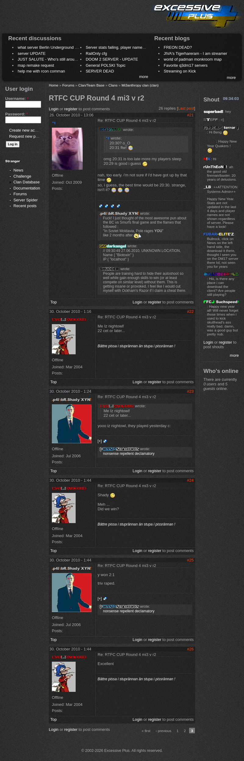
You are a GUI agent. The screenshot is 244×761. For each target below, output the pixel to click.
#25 (190, 560)
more (143, 76)
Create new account (27, 130)
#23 (190, 391)
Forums (20, 194)
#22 (190, 311)
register (70, 109)
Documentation (26, 188)
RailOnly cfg (96, 53)
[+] (100, 441)
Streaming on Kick (180, 71)
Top (53, 302)
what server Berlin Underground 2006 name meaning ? (66, 47)
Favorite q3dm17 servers (186, 65)
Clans (113, 85)
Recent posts (25, 206)
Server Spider (25, 200)
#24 (190, 480)
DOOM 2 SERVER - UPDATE (112, 59)
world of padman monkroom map (193, 59)
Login (54, 109)
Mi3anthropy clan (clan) (139, 85)
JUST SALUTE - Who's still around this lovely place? (64, 59)
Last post (186, 108)
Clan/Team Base (91, 85)
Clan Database (26, 182)
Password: (16, 114)
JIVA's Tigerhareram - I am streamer (195, 53)
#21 (190, 115)
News (18, 170)
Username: (16, 98)
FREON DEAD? (178, 47)
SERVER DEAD (100, 71)
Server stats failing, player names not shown (124, 47)
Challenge (22, 176)
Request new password (29, 136)
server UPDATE (32, 53)
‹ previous (163, 731)
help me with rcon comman (41, 71)
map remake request (36, 65)
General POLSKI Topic (106, 65)
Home (53, 85)
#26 (190, 649)
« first (146, 731)
